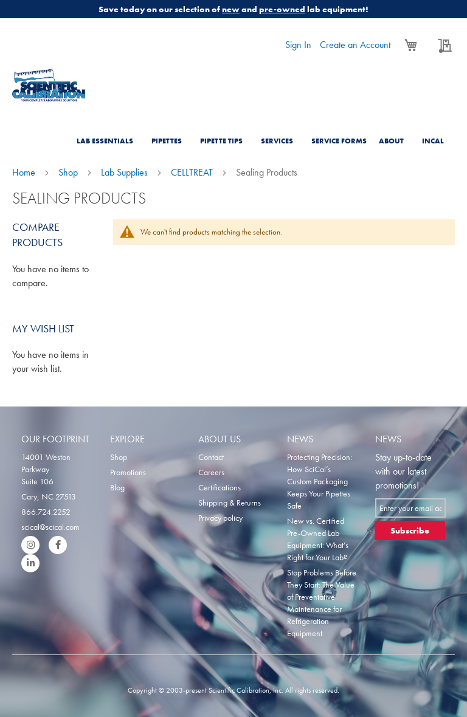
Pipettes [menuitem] (166, 141)
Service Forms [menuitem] (339, 141)
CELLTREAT (193, 172)
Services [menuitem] (277, 141)
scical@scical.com (50, 526)
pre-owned (282, 9)
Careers (211, 472)
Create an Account (355, 44)
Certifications (219, 487)
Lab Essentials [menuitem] (105, 141)
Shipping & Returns (229, 502)
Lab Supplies (125, 172)
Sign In (298, 44)
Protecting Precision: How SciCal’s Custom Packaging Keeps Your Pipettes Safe (319, 481)
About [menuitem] (391, 141)
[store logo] (48, 85)
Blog (117, 487)
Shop (69, 172)
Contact (211, 456)
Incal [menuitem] (433, 141)
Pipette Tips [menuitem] (221, 141)
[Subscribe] (410, 530)
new (231, 9)
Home (25, 172)
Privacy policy (220, 517)
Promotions (128, 472)
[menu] (263, 134)
